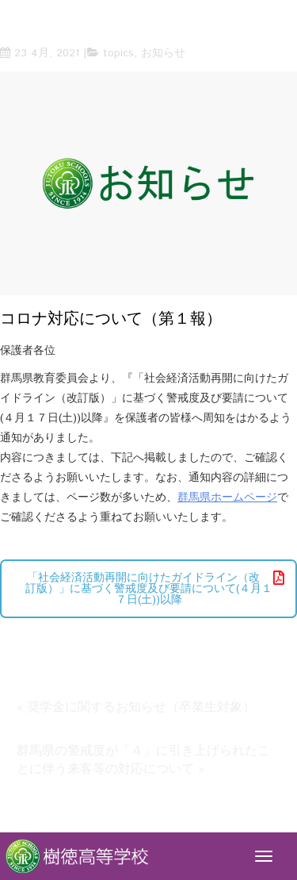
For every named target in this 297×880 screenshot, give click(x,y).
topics (118, 53)
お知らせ (163, 53)
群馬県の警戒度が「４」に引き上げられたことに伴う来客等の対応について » (143, 760)
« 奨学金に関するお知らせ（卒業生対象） (136, 707)
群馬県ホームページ (227, 497)
